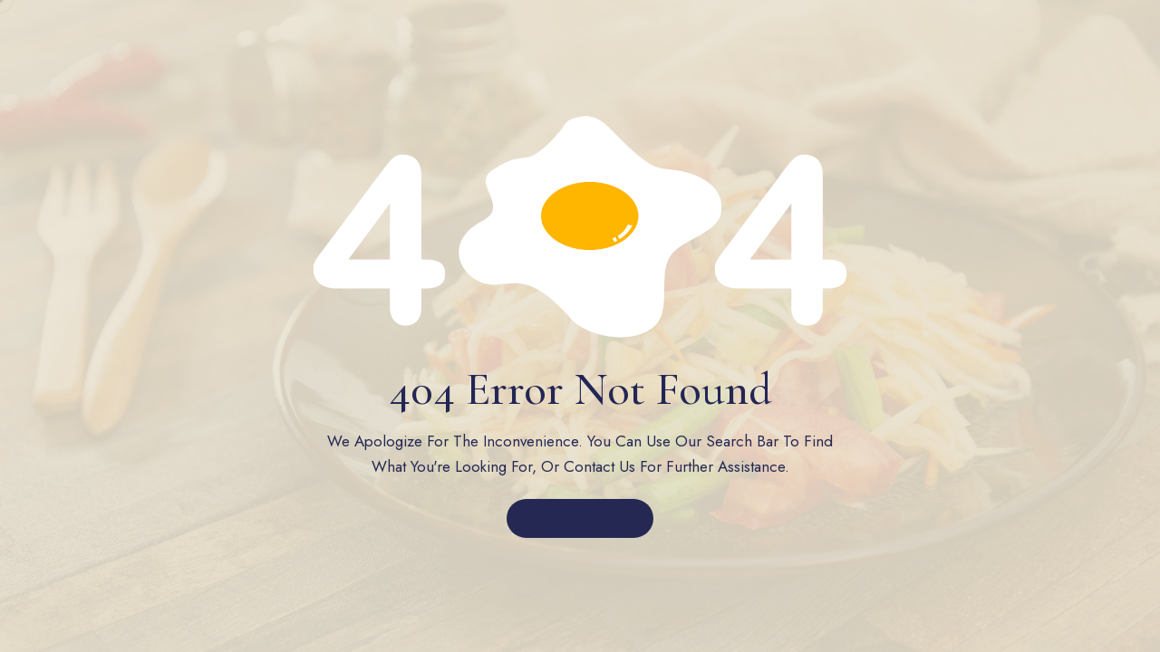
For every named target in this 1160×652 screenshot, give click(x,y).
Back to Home (580, 518)
